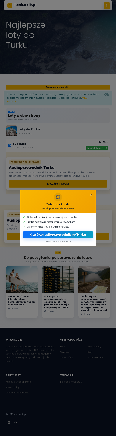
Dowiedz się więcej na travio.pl (58, 241)
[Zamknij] (91, 194)
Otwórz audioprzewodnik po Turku (58, 234)
